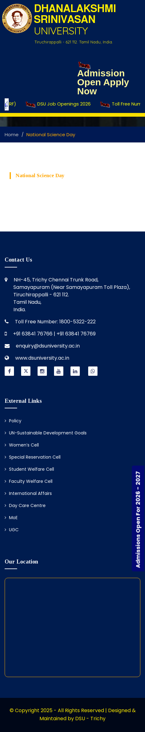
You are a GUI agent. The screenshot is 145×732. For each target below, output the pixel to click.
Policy (13, 421)
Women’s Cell (22, 445)
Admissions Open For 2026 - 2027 (138, 519)
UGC (12, 530)
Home (12, 134)
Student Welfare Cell (29, 469)
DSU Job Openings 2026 (65, 104)
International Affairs (28, 493)
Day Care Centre (25, 505)
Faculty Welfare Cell (28, 481)
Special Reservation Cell (33, 457)
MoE (11, 517)
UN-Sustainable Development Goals (46, 433)
